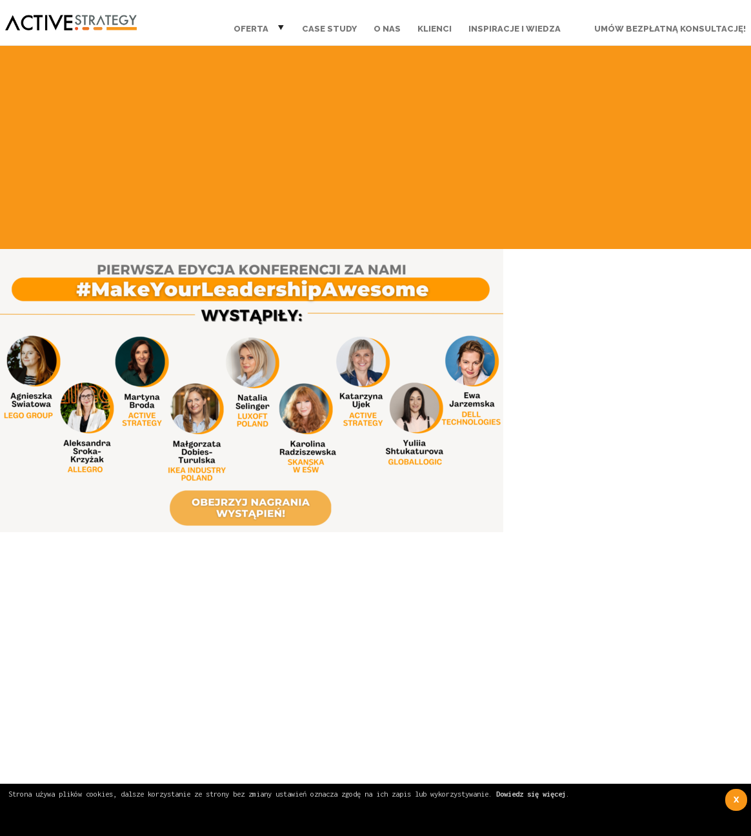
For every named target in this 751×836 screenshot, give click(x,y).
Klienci (434, 29)
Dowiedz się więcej (531, 794)
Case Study (329, 29)
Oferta (251, 29)
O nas (387, 29)
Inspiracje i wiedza (514, 29)
